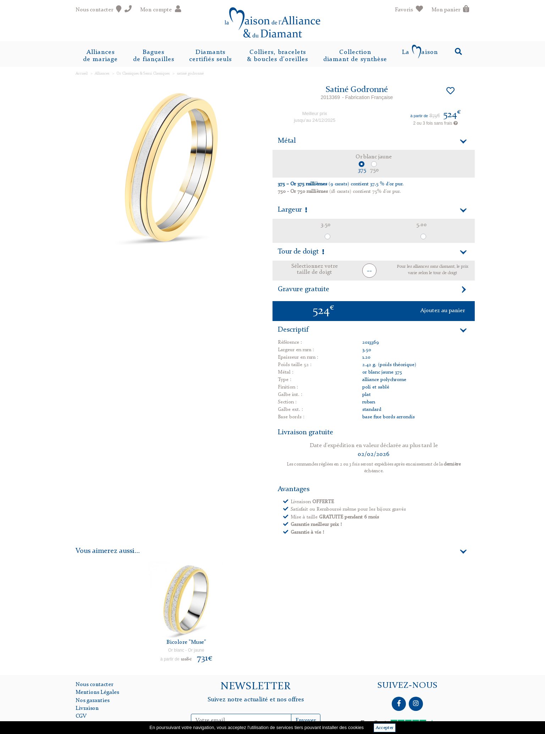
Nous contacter (94, 684)
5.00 (421, 225)
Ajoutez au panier (442, 311)
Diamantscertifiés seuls (210, 55)
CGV (81, 716)
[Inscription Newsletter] (241, 720)
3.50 (326, 225)
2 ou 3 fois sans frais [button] (435, 123)
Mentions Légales (97, 692)
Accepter (384, 727)
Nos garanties (92, 700)
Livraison (87, 708)
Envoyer (306, 720)
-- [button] (369, 270)
